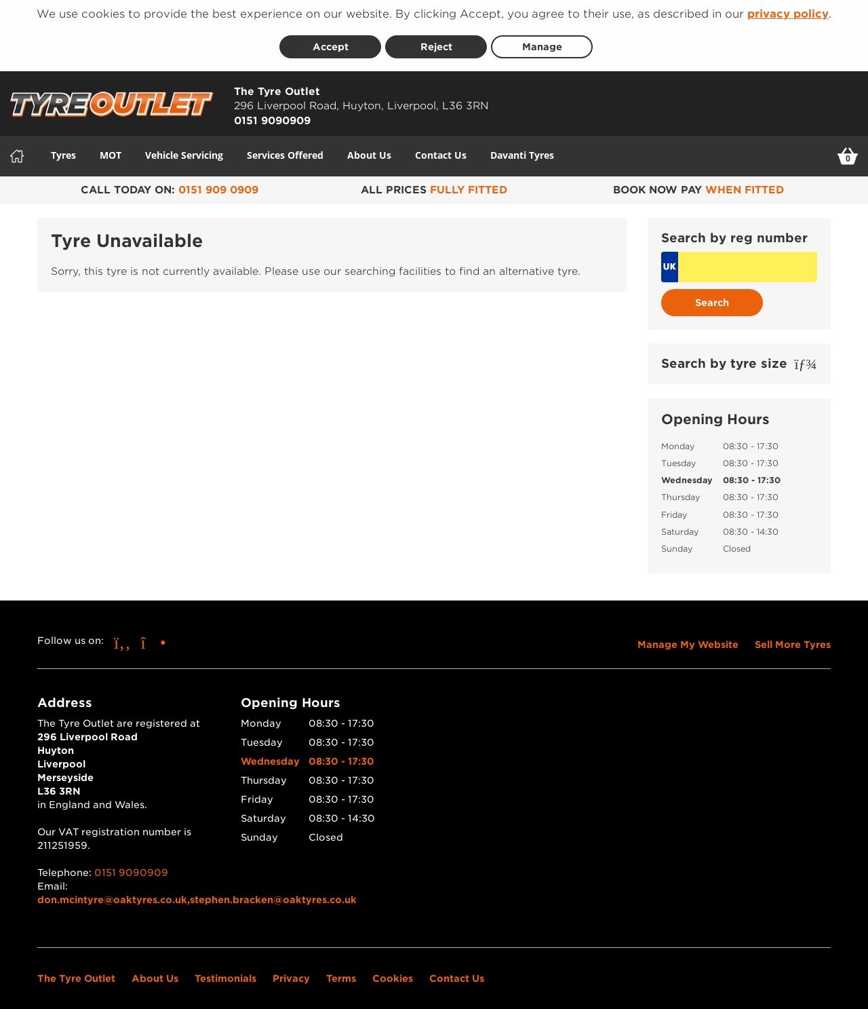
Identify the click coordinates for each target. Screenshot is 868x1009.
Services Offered (285, 148)
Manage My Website (687, 637)
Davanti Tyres (522, 148)
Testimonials (225, 971)
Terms (341, 971)
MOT (110, 148)
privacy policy (788, 13)
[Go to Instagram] (153, 635)
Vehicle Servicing (184, 148)
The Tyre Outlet (76, 971)
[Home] (17, 149)
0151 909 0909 (218, 183)
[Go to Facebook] (122, 635)
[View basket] (847, 149)
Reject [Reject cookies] (436, 40)
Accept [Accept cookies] (331, 40)
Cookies (392, 971)
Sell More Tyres (793, 637)
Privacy (291, 971)
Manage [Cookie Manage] (542, 40)
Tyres (63, 148)
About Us (369, 148)
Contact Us (441, 148)
